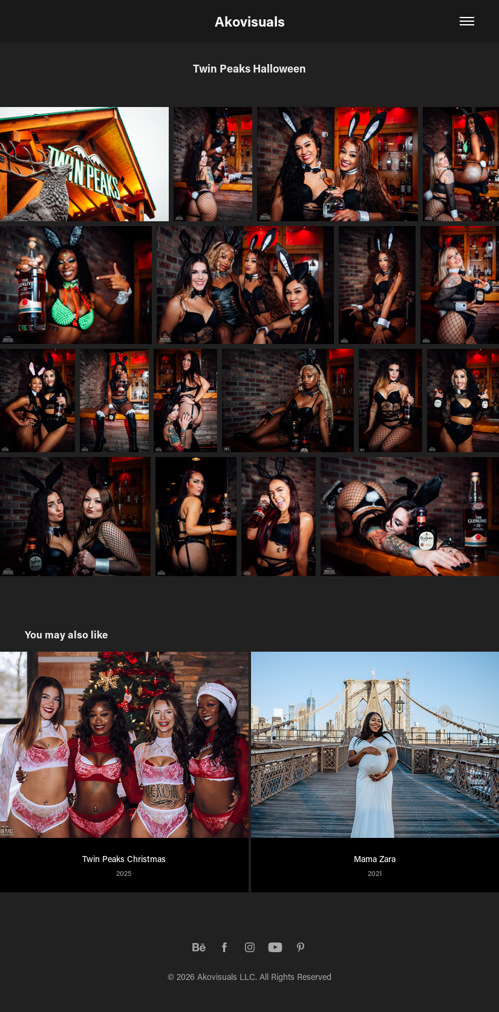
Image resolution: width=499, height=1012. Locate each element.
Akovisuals (250, 21)
